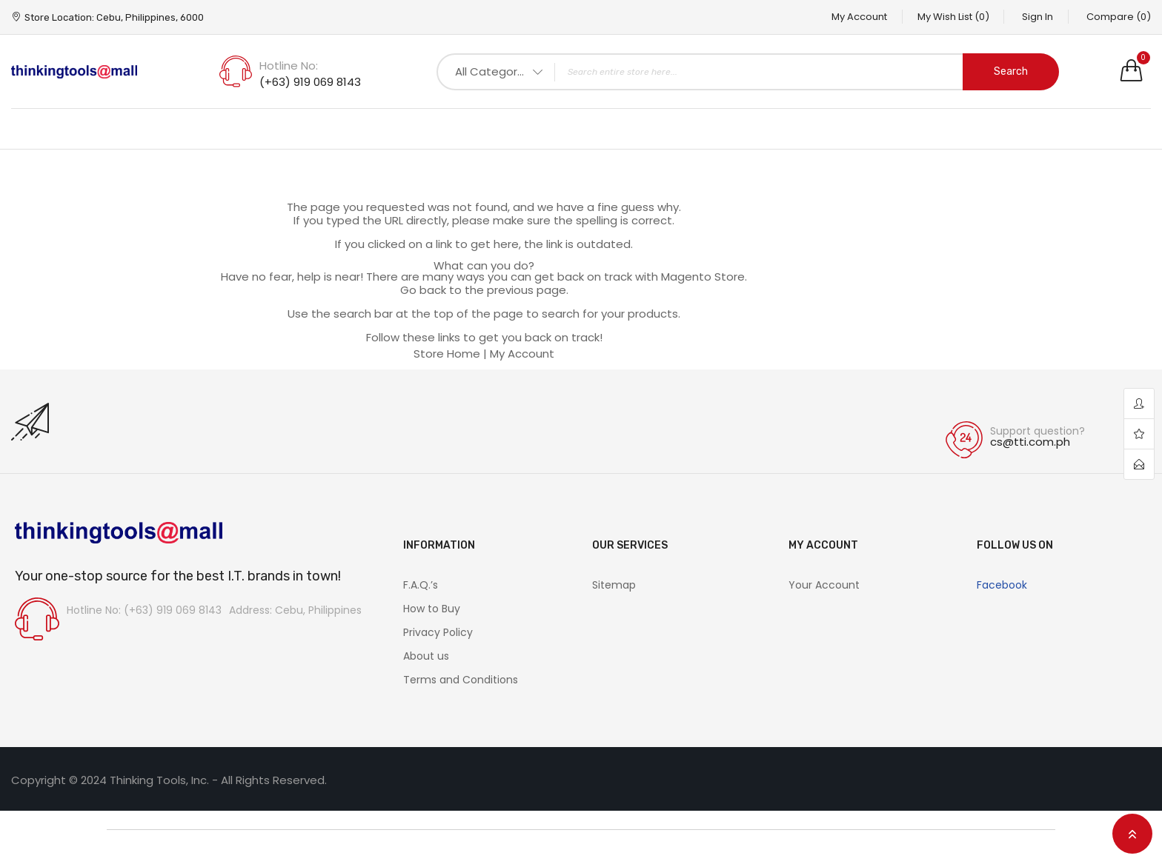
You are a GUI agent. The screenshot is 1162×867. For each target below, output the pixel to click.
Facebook (1002, 585)
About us (426, 656)
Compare (1118, 17)
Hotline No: (288, 65)
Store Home (447, 353)
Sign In (1037, 17)
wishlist (1139, 434)
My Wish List (953, 17)
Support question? (1037, 431)
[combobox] (747, 71)
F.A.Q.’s (420, 585)
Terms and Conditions (460, 679)
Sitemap (614, 585)
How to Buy (431, 608)
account (1139, 404)
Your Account (824, 585)
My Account (858, 17)
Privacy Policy (438, 632)
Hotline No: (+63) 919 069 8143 (144, 610)
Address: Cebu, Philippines (295, 610)
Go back (423, 290)
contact (1139, 464)
